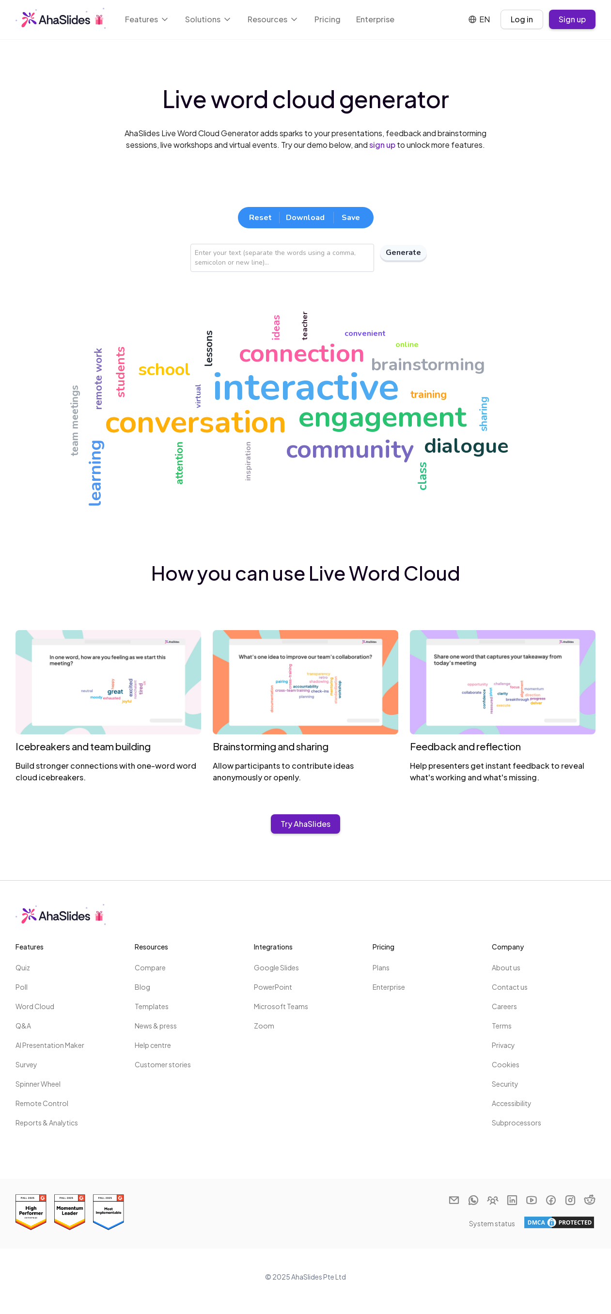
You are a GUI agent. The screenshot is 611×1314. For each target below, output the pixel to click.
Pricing (327, 19)
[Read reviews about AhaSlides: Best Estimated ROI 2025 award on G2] (31, 1212)
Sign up (572, 19)
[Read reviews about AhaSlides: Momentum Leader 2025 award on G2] (69, 1212)
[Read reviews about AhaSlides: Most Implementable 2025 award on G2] (108, 1212)
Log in (522, 19)
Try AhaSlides (305, 824)
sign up (382, 145)
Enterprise (375, 19)
